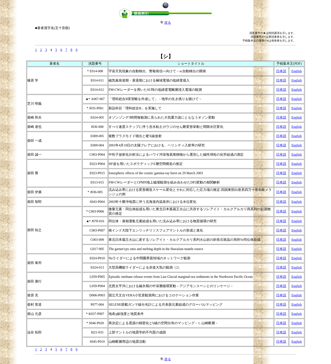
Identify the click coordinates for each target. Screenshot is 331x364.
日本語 (281, 71)
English (297, 71)
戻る (167, 22)
